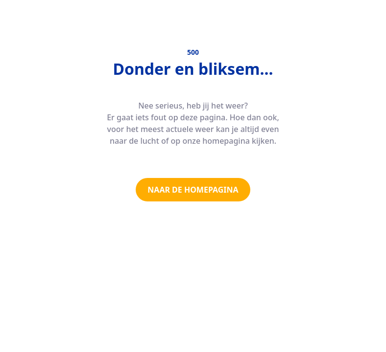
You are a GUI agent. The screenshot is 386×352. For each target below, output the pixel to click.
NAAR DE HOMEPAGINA (192, 189)
